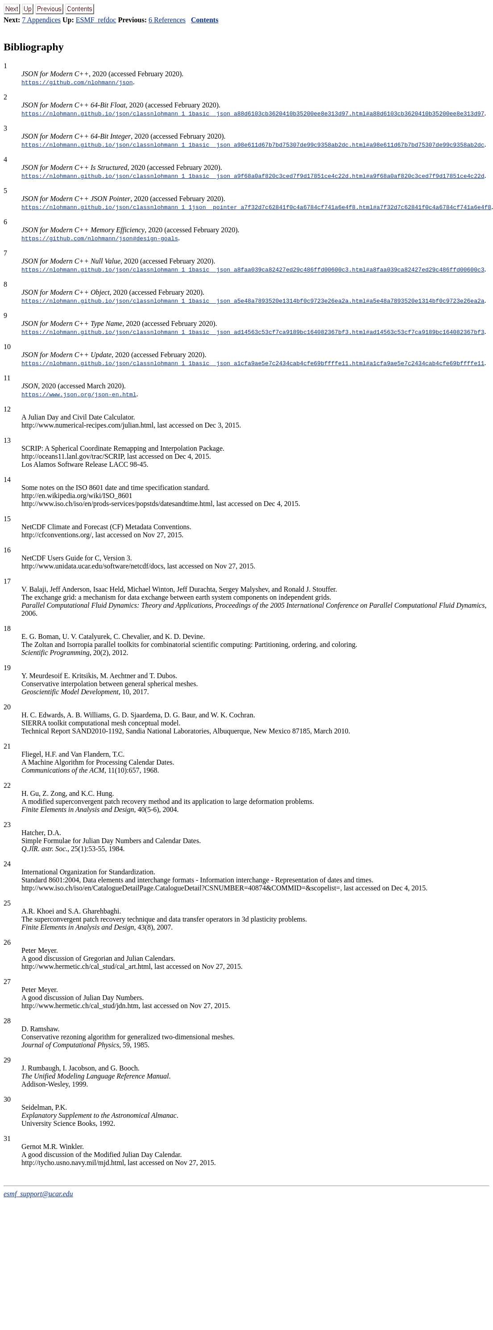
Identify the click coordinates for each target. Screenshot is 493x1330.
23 (7, 824)
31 (7, 1138)
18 (7, 628)
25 (7, 903)
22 (7, 785)
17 (7, 581)
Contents (204, 20)
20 (7, 707)
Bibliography (34, 47)
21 (7, 746)
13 (7, 440)
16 (7, 550)
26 (7, 942)
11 (7, 378)
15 (7, 519)
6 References (167, 20)
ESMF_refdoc (96, 20)
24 (7, 864)
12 (7, 409)
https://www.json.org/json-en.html (78, 394)
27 (7, 981)
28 (7, 1021)
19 (7, 667)
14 (7, 479)
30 (7, 1099)
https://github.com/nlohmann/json (77, 82)
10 (7, 346)
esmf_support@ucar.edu (38, 1194)
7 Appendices (41, 20)
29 (7, 1060)
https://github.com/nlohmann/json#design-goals (99, 238)
